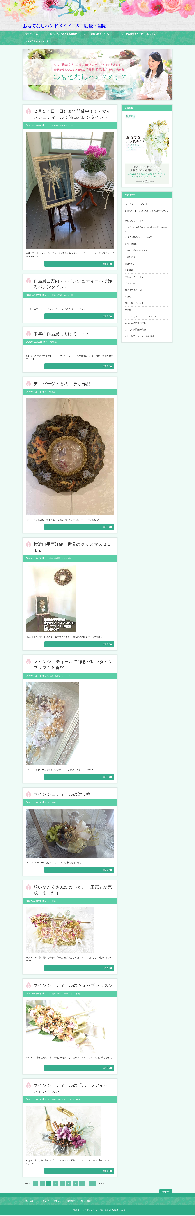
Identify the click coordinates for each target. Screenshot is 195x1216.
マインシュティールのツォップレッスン (73, 986)
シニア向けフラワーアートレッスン (138, 34)
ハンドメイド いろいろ (136, 204)
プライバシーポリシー (50, 1202)
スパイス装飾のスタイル (136, 250)
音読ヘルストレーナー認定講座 (139, 336)
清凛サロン (130, 263)
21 (93, 1185)
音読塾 (128, 310)
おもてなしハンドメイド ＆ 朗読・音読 (64, 26)
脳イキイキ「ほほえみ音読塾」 (64, 34)
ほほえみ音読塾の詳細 (135, 323)
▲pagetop (165, 1193)
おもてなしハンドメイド (37, 41)
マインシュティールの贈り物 (62, 795)
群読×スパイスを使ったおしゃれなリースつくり (146, 212)
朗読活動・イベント (134, 303)
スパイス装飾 (50, 125)
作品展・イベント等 (64, 125)
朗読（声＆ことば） (100, 34)
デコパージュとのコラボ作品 (62, 384)
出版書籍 (129, 270)
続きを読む (103, 263)
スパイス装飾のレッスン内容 (68, 995)
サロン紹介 (49, 559)
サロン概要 (30, 1202)
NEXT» (101, 1185)
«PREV (27, 1185)
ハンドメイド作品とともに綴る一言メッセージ (146, 229)
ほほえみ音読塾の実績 (135, 329)
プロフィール (31, 34)
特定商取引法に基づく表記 (78, 1202)
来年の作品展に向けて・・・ (62, 334)
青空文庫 (129, 296)
